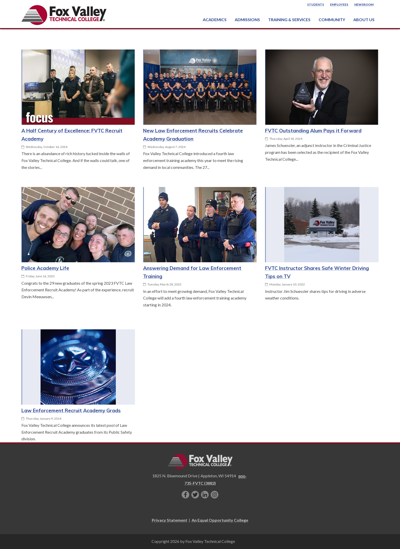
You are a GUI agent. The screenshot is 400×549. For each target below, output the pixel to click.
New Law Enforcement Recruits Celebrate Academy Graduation (193, 135)
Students (315, 4)
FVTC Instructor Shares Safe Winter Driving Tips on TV (317, 272)
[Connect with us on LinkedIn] (205, 494)
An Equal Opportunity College (220, 520)
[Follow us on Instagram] (214, 494)
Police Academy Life (45, 268)
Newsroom (363, 4)
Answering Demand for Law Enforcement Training (192, 272)
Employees (339, 4)
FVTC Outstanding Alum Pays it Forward (313, 131)
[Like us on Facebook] (185, 494)
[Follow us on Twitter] (195, 494)
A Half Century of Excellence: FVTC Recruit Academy (71, 135)
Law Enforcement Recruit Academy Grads (71, 410)
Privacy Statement (169, 520)
